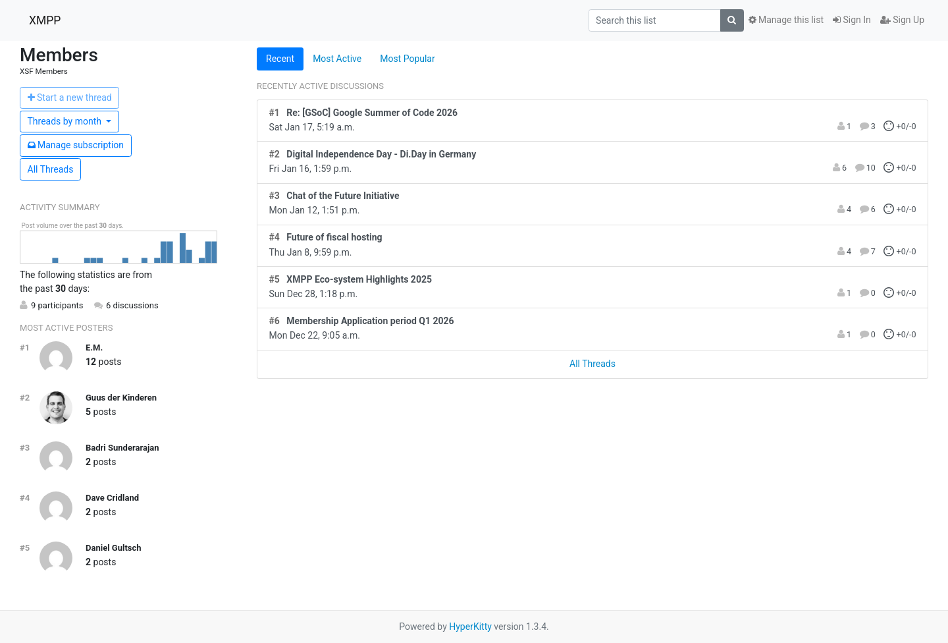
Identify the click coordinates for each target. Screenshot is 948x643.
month (66, 121)
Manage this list (786, 19)
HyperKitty (470, 626)
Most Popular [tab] (407, 58)
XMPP (45, 20)
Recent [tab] (280, 58)
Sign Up (902, 19)
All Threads (51, 169)
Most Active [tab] (337, 58)
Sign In (852, 19)
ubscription (76, 145)
